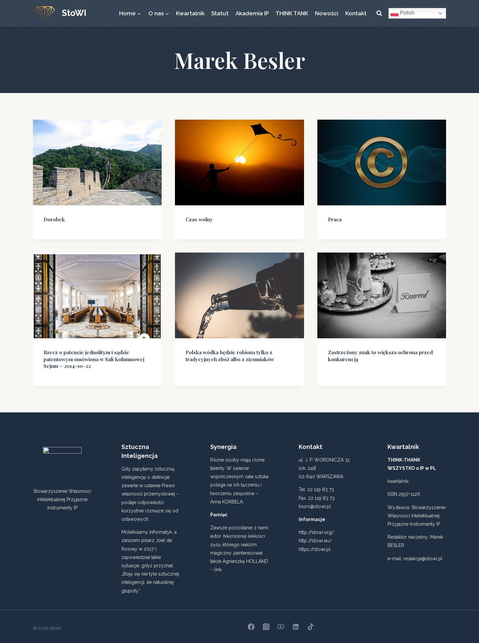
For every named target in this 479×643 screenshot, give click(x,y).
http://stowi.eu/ (315, 537)
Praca (334, 219)
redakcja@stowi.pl (422, 555)
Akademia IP (252, 13)
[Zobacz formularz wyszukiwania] (379, 13)
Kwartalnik (190, 13)
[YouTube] (280, 623)
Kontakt (356, 13)
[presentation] (97, 162)
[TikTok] (310, 623)
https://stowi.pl (315, 546)
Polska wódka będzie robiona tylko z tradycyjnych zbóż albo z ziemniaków (226, 354)
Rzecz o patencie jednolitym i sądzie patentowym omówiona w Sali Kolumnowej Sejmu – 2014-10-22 (97, 357)
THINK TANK (291, 13)
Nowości (326, 13)
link (218, 566)
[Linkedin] (295, 623)
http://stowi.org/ (316, 529)
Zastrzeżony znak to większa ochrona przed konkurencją (376, 354)
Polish (402, 13)
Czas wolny (198, 219)
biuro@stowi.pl (315, 503)
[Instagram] (266, 623)
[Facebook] (251, 623)
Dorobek (53, 219)
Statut (220, 13)
